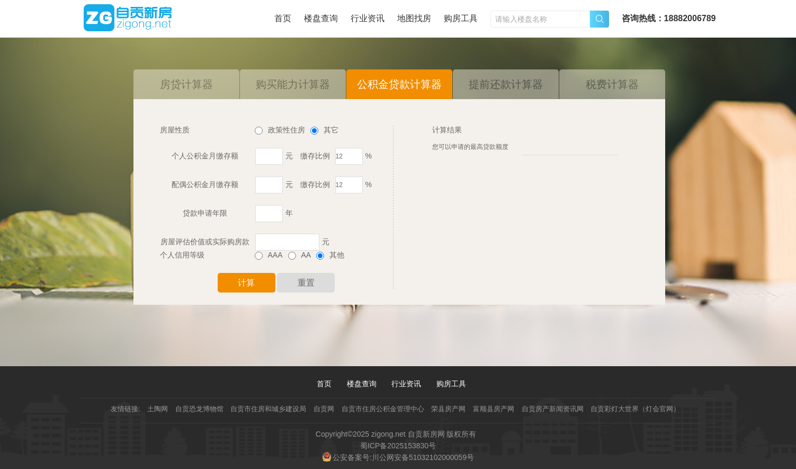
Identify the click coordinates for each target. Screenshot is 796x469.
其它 (324, 130)
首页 (282, 18)
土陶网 (157, 409)
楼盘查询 (321, 18)
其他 (330, 255)
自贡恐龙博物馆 (199, 409)
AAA (269, 255)
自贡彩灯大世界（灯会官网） (635, 409)
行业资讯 (367, 18)
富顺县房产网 (493, 409)
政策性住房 (280, 130)
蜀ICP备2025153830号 (398, 445)
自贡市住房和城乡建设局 (268, 409)
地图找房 (414, 18)
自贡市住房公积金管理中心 (383, 409)
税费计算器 (612, 84)
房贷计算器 (186, 84)
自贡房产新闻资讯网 (553, 409)
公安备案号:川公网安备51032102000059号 (403, 457)
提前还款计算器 (506, 84)
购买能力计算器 (293, 84)
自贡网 (324, 409)
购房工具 (461, 18)
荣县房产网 (448, 409)
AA (299, 255)
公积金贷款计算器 (399, 84)
